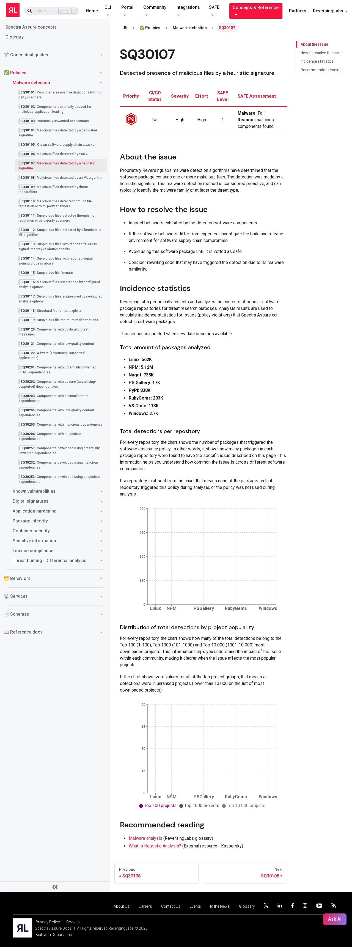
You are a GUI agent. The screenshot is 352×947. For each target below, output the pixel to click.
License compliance (33, 550)
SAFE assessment (257, 96)
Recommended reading (321, 70)
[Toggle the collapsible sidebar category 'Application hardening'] (101, 511)
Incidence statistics (317, 61)
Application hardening (35, 511)
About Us (122, 906)
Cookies (73, 922)
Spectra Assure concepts (31, 27)
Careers (145, 906)
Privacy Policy (47, 922)
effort (201, 96)
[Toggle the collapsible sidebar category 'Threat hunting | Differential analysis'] (101, 560)
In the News (220, 906)
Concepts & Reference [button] (256, 7)
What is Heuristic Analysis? (155, 846)
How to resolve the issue (322, 53)
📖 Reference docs (23, 632)
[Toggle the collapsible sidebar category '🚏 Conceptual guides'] (101, 55)
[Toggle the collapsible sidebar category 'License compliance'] (101, 550)
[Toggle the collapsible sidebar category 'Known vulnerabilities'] (101, 491)
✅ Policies (15, 72)
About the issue (314, 44)
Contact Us (170, 906)
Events (195, 906)
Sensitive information (34, 540)
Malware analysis (145, 838)
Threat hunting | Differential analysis (49, 560)
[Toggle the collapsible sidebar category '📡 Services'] (101, 596)
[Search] (51, 11)
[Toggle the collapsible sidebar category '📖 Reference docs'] (101, 632)
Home (92, 10)
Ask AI (335, 919)
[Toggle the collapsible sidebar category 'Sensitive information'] (101, 540)
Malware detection (31, 82)
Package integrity (30, 521)
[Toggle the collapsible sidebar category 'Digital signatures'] (101, 501)
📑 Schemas (16, 614)
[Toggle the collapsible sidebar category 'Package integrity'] (101, 521)
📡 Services (16, 596)
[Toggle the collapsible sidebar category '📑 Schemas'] (101, 614)
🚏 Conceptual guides (26, 54)
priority (131, 96)
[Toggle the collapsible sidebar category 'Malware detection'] (101, 82)
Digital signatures (30, 501)
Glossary (15, 37)
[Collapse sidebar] (55, 886)
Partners (297, 10)
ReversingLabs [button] (328, 10)
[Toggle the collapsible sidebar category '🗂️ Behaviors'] (101, 578)
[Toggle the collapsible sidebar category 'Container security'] (101, 531)
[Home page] (125, 27)
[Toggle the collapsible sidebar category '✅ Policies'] (101, 72)
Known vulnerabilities (34, 491)
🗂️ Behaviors (17, 578)
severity (180, 96)
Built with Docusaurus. (54, 934)
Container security (31, 530)
